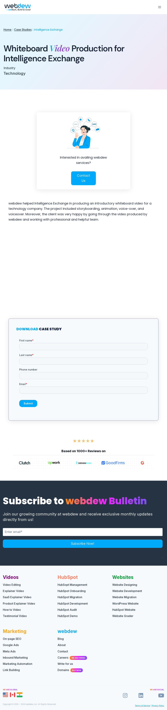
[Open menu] (159, 7)
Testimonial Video (15, 616)
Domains (70, 670)
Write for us (65, 664)
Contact (63, 651)
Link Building (11, 670)
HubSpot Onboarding (72, 591)
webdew (67, 631)
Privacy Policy (158, 705)
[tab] (5, 694)
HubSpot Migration (70, 597)
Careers (72, 657)
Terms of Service (142, 705)
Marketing (14, 631)
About (62, 645)
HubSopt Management (72, 584)
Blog (61, 639)
